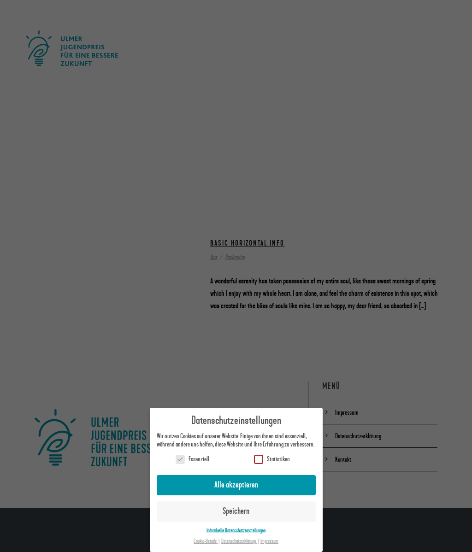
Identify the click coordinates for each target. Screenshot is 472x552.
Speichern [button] (236, 511)
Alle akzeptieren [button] (236, 485)
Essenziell (192, 459)
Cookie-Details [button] (206, 541)
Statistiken (272, 459)
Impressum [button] (269, 541)
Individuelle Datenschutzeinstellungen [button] (236, 531)
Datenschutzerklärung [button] (239, 541)
